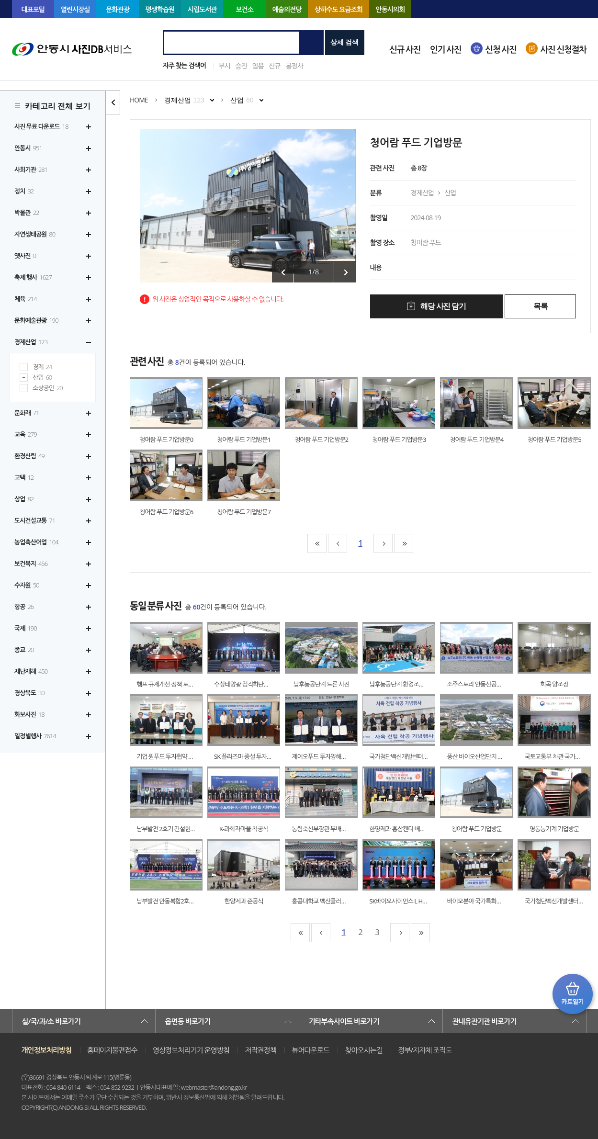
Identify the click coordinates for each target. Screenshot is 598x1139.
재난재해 (30, 671)
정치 (24, 191)
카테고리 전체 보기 (57, 106)
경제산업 (30, 342)
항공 (24, 606)
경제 (42, 367)
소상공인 (48, 388)
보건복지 (30, 563)
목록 (540, 306)
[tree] (52, 431)
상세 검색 (344, 42)
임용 (257, 65)
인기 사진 (445, 50)
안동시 (28, 148)
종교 (24, 649)
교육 (25, 434)
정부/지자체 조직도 (424, 1050)
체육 (25, 298)
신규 (274, 65)
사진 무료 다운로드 (41, 126)
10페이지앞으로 (337, 543)
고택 (24, 477)
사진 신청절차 (563, 50)
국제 (25, 628)
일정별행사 (35, 736)
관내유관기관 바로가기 (484, 1021)
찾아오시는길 (364, 1050)
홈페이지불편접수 (112, 1050)
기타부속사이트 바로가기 (344, 1021)
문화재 (26, 412)
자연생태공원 (34, 234)
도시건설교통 (34, 520)
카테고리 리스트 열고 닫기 (113, 102)
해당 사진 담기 (442, 306)
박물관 (26, 212)
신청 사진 (500, 50)
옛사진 (25, 255)
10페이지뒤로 (383, 543)
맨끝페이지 (403, 543)
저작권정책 (260, 1050)
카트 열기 (572, 994)
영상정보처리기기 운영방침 (191, 1050)
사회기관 (30, 169)
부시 (224, 65)
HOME (139, 99)
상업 (24, 499)
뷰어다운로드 (310, 1050)
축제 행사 (33, 277)
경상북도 (29, 692)
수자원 (26, 585)
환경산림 (29, 455)
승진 (241, 65)
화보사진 (29, 714)
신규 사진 (404, 50)
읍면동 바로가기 (188, 1021)
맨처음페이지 (317, 543)
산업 (42, 377)
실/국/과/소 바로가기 (51, 1021)
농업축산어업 (36, 542)
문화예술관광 (36, 320)
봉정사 (294, 65)
